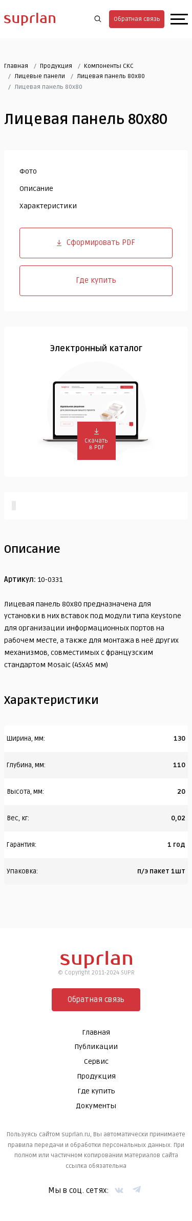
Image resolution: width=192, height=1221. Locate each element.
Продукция (56, 66)
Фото (28, 171)
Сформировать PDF (96, 242)
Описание (36, 188)
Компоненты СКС (109, 66)
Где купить (96, 280)
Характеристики (48, 206)
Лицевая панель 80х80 (111, 76)
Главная (16, 66)
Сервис (96, 1061)
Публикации (96, 1046)
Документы (96, 1106)
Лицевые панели (39, 76)
